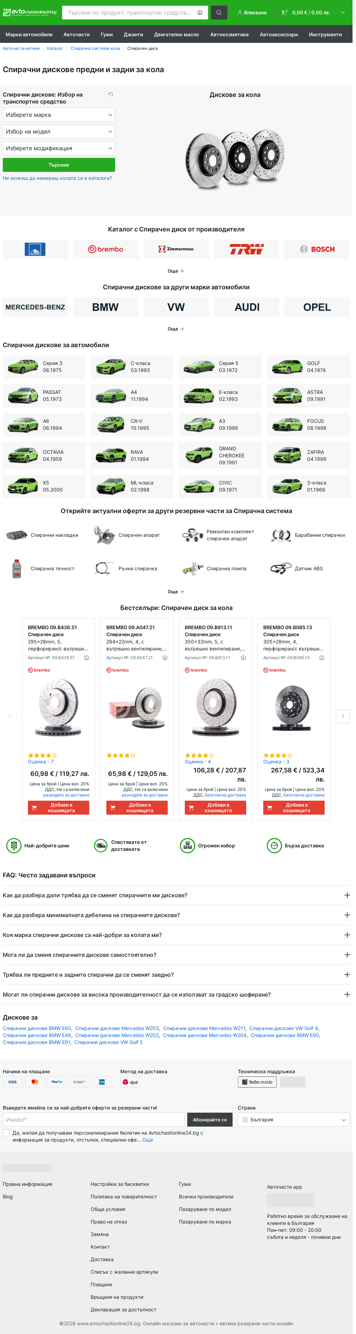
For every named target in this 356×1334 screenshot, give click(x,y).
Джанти (133, 34)
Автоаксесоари (279, 34)
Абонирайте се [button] (210, 1119)
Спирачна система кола (95, 48)
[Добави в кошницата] (58, 808)
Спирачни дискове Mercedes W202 (117, 1035)
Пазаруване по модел (205, 1209)
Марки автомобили (29, 34)
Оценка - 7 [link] (41, 761)
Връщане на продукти (117, 1297)
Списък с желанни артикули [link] (124, 1272)
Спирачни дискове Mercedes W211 (204, 1028)
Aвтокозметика (229, 34)
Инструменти (325, 34)
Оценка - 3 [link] (276, 761)
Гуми (107, 34)
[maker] (59, 115)
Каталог (55, 48)
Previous (10, 716)
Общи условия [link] (108, 1209)
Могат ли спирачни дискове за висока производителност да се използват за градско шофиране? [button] (137, 994)
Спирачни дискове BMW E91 (36, 1042)
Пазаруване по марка (205, 1222)
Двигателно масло (176, 34)
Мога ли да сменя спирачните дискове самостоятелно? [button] (80, 954)
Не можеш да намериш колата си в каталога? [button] (57, 178)
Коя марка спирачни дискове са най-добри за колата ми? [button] (82, 934)
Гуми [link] (185, 1184)
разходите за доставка (66, 795)
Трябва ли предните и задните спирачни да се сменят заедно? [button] (89, 974)
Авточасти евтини (21, 48)
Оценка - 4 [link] (198, 761)
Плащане (101, 1284)
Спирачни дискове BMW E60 (37, 1028)
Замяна (100, 1234)
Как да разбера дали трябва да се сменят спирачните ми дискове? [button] (96, 895)
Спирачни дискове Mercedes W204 (205, 1035)
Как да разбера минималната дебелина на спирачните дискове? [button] (92, 915)
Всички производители (206, 1196)
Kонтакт (100, 1247)
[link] (313, 13)
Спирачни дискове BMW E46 (37, 1035)
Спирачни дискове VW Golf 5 (108, 1042)
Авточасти (76, 34)
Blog (8, 1196)
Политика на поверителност (124, 1196)
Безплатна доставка (225, 795)
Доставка (102, 1259)
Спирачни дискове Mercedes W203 (117, 1028)
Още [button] (147, 1140)
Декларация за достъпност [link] (123, 1309)
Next (343, 716)
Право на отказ (109, 1222)
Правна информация (27, 1184)
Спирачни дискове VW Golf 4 (283, 1028)
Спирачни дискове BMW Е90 (285, 1035)
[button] (200, 13)
